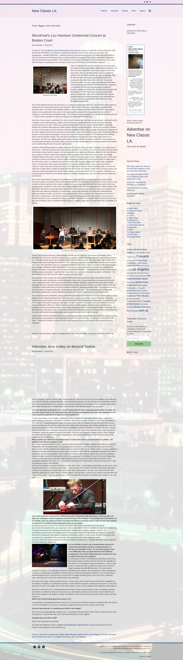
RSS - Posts (132, 352)
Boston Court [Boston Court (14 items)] (145, 253)
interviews (112, 634)
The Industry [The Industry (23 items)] (142, 296)
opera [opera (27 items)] (138, 282)
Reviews (125, 11)
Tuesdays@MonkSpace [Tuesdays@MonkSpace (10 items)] (134, 301)
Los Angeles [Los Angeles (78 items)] (140, 269)
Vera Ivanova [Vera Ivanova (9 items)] (144, 304)
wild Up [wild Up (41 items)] (143, 310)
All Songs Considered (135, 211)
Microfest (101, 333)
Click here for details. (136, 146)
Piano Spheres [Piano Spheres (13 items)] (132, 288)
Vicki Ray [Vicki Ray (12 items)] (130, 307)
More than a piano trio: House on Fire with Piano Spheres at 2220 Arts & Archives (139, 168)
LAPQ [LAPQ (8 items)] (128, 270)
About (134, 11)
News (54, 333)
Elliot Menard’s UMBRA (135, 194)
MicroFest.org (60, 627)
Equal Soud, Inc (137, 652)
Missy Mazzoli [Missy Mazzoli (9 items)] (145, 273)
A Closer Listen (132, 208)
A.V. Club (130, 215)
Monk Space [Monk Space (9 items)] (130, 275)
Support (142, 11)
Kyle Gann (48, 637)
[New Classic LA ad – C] (135, 80)
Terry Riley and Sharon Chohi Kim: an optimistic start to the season (137, 176)
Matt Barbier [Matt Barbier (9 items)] (130, 273)
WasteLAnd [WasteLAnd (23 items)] (139, 307)
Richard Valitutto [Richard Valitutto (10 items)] (132, 293)
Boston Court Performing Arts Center (61, 50)
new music (66, 637)
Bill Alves (54, 55)
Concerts (104, 634)
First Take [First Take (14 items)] (138, 260)
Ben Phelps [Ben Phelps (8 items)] (136, 252)
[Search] (149, 11)
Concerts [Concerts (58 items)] (142, 256)
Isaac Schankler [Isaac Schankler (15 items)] (133, 265)
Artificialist (130, 213)
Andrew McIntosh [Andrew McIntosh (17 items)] (134, 249)
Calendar (104, 11)
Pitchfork (130, 230)
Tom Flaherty (81, 637)
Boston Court (70, 333)
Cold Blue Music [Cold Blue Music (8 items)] (131, 257)
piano (73, 637)
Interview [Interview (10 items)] (144, 263)
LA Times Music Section (135, 225)
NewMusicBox (132, 227)
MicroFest (74, 53)
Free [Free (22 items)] (145, 260)
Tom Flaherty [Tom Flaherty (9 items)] (136, 298)
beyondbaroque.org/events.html (76, 625)
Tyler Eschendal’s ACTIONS (137, 188)
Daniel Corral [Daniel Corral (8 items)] (130, 260)
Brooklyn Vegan (132, 218)
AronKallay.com (45, 627)
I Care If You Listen (134, 222)
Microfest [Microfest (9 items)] (137, 273)
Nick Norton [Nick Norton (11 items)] (131, 282)
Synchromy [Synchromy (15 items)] (131, 296)
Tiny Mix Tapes (132, 234)
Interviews (114, 11)
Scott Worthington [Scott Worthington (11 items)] (144, 293)
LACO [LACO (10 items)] (142, 265)
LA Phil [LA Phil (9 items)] (147, 265)
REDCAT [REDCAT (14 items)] (137, 290)
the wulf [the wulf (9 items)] (129, 298)
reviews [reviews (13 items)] (144, 290)
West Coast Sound (133, 237)
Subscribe (139, 344)
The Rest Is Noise (133, 232)
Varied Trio (88, 60)
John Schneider (81, 333)
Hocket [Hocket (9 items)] (139, 263)
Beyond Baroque (71, 634)
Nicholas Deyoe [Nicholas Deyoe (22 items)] (140, 278)
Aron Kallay (109, 399)
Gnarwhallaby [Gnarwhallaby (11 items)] (131, 263)
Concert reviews (45, 333)
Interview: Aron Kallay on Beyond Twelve (63, 346)
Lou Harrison (92, 333)
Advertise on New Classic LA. (138, 135)
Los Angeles (57, 637)
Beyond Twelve (83, 634)
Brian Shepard (95, 634)
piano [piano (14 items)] (145, 285)
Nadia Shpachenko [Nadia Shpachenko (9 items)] (140, 275)
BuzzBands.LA (132, 220)
